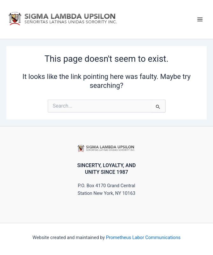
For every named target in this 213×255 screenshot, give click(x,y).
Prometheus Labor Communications (143, 237)
